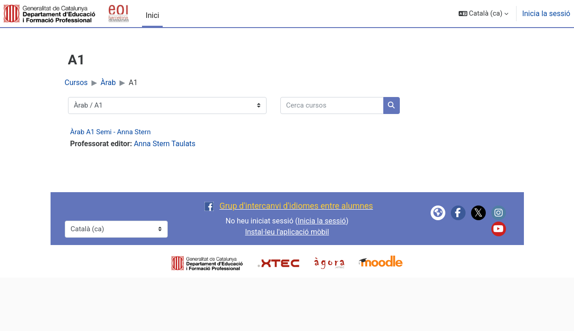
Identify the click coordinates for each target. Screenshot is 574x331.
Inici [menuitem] (152, 15)
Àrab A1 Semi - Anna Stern (110, 132)
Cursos (76, 82)
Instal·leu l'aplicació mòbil (287, 232)
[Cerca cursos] (332, 105)
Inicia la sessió (546, 13)
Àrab (108, 82)
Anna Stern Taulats (164, 143)
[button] (484, 13)
